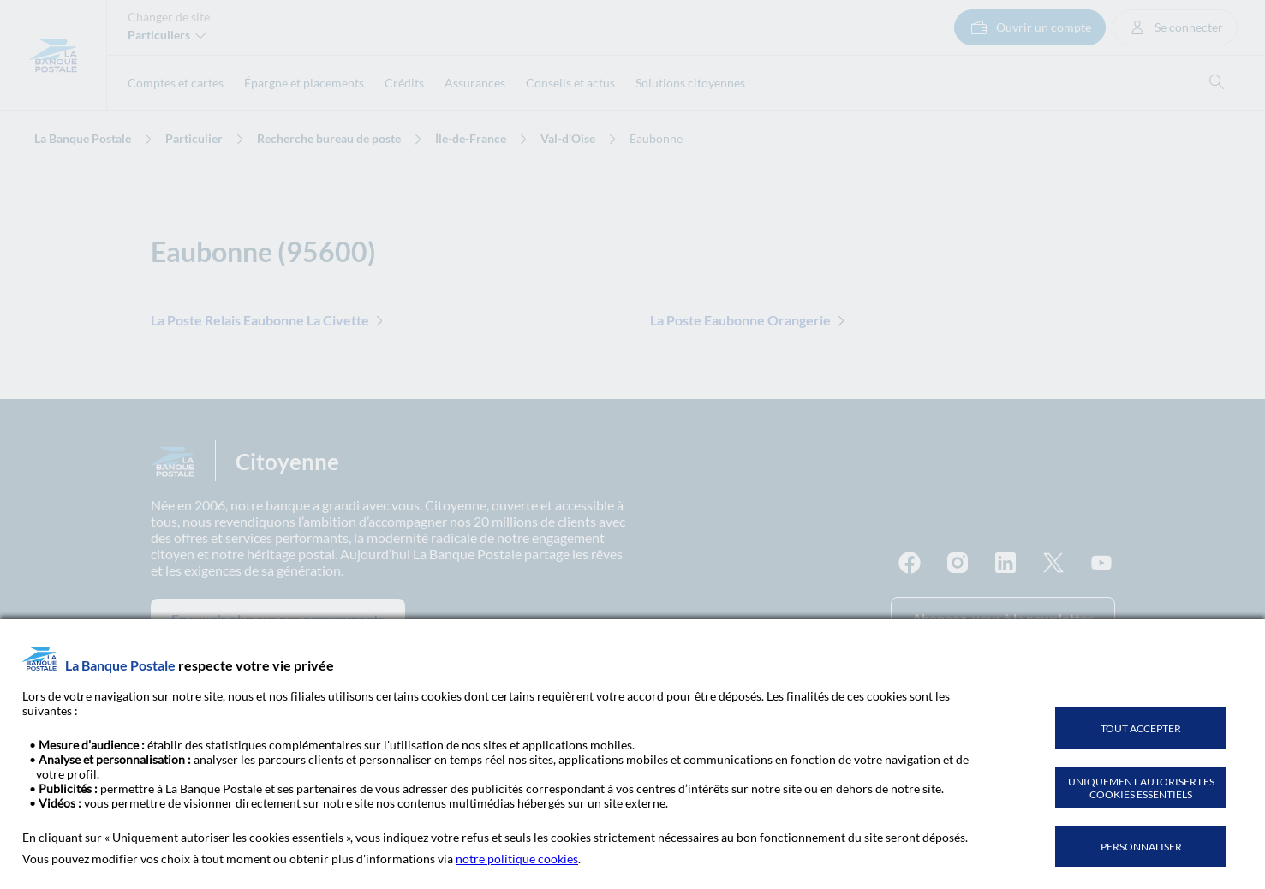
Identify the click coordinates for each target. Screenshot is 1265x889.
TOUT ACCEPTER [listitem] (1141, 728)
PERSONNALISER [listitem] (1141, 846)
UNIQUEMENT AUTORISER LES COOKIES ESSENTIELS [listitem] (1141, 788)
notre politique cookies (517, 858)
